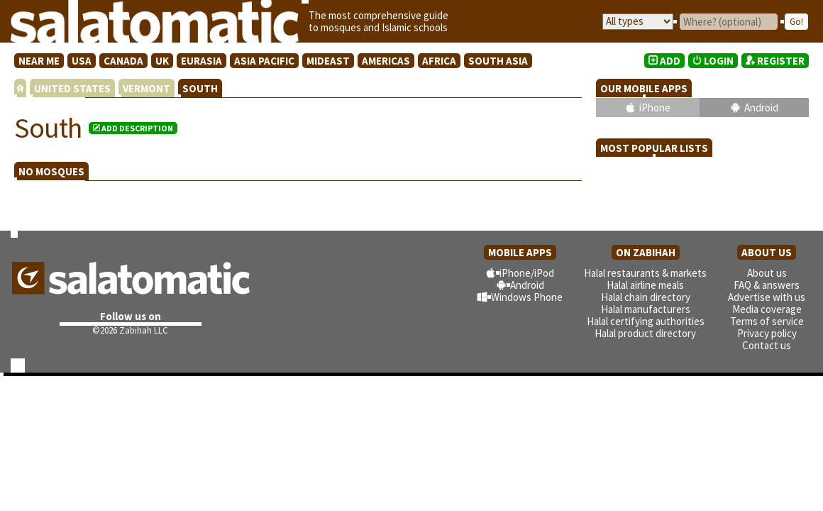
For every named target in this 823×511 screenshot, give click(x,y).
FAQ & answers (767, 285)
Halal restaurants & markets (645, 273)
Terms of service (767, 321)
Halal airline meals (645, 285)
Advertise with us (766, 297)
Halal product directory (645, 333)
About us (767, 273)
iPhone (654, 107)
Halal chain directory (645, 297)
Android (761, 107)
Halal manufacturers (645, 309)
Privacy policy (767, 333)
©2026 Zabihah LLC (130, 330)
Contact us (766, 345)
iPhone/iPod (526, 273)
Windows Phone (527, 297)
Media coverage (767, 309)
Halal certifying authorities (646, 321)
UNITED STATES (72, 88)
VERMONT (146, 88)
